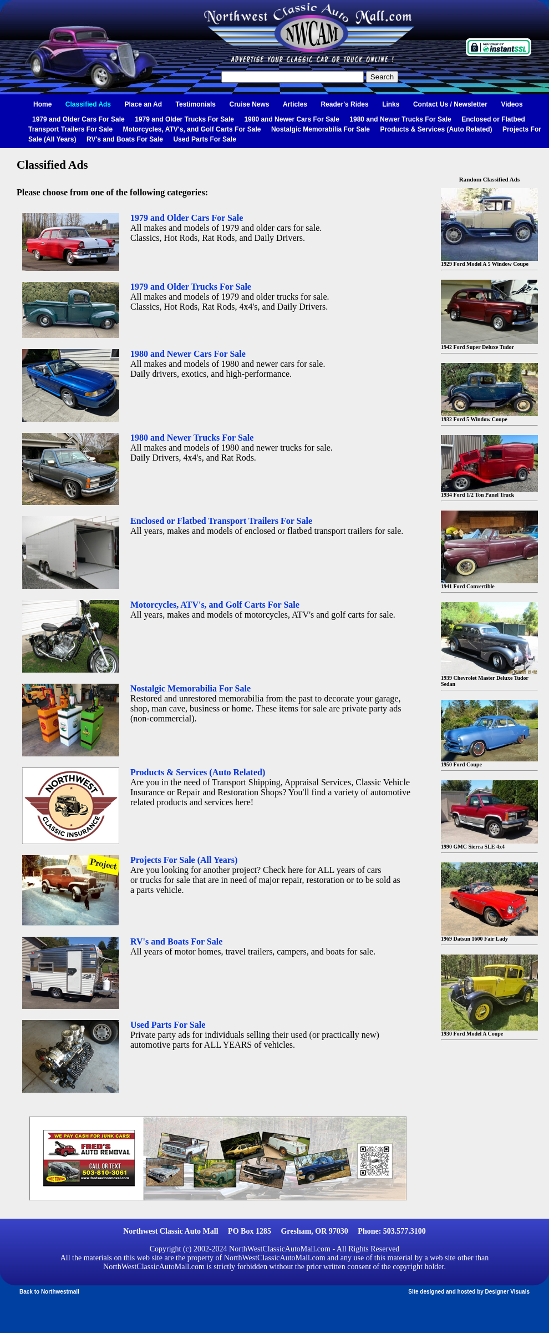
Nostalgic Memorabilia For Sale (320, 129)
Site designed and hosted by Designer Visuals (469, 1292)
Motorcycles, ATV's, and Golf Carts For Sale (192, 129)
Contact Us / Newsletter (450, 104)
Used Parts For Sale (204, 139)
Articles (295, 104)
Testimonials (196, 104)
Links (390, 104)
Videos (511, 104)
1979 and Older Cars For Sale (78, 119)
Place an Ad (143, 104)
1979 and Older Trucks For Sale (184, 119)
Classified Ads (88, 104)
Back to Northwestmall (49, 1292)
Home (42, 104)
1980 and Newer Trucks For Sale (400, 119)
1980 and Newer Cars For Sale (291, 119)
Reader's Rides (344, 104)
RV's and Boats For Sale (125, 139)
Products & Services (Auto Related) (436, 129)
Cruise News (249, 104)
